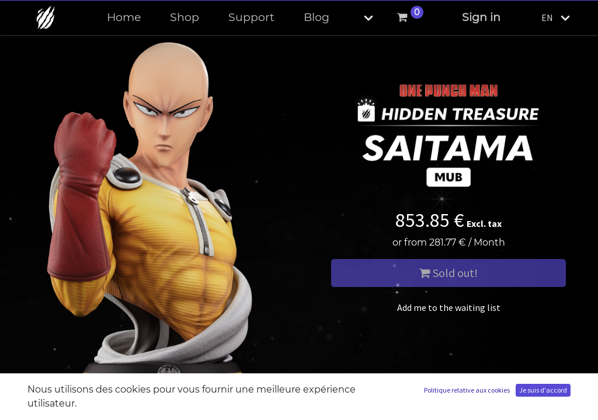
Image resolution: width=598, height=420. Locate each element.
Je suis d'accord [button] (543, 390)
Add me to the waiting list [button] (448, 307)
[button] (358, 18)
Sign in (481, 17)
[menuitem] (123, 18)
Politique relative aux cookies (467, 390)
